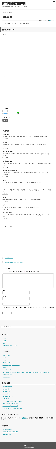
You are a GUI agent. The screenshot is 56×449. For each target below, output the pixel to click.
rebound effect (7, 213)
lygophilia (5, 134)
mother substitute (8, 389)
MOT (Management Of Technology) (12, 401)
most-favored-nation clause (10, 403)
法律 (4, 343)
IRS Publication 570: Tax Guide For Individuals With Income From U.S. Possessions (26, 372)
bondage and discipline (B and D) (12, 262)
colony (4, 142)
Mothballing (6, 399)
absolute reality (7, 370)
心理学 (51, 20)
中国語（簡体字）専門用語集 (10, 432)
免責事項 (24, 418)
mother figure (6, 394)
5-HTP (4, 360)
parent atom (6, 377)
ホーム (25, 445)
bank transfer (6, 355)
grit (3, 205)
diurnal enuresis (7, 362)
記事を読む (5, 138)
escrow (5, 367)
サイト (4, 302)
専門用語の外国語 (7, 429)
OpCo (4, 358)
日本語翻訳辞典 (7, 434)
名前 (4, 290)
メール (5, 296)
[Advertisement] (28, 56)
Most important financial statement (13, 408)
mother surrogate (7, 386)
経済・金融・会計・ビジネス (10, 345)
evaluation (6, 188)
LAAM (4, 180)
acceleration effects (8, 374)
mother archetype (8, 396)
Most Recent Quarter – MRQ (10, 406)
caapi (4, 197)
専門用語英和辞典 (14, 3)
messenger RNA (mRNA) (10, 170)
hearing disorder (8, 151)
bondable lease (7, 258)
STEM (4, 338)
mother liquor (7, 391)
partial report (7, 161)
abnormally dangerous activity (11, 365)
